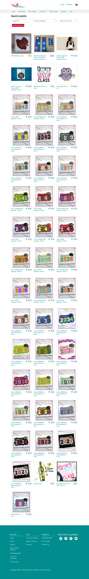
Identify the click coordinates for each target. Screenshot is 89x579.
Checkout (29, 544)
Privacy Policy (14, 562)
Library (12, 541)
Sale (71, 11)
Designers (64, 11)
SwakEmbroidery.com (24, 6)
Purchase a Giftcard (32, 538)
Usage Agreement (15, 553)
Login (62, 4)
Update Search (18, 25)
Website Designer (39, 570)
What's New (21, 11)
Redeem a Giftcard (31, 541)
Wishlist (12, 544)
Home (13, 11)
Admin (48, 570)
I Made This (42, 11)
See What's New (47, 538)
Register (69, 4)
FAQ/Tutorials (53, 11)
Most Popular (32, 11)
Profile (12, 538)
